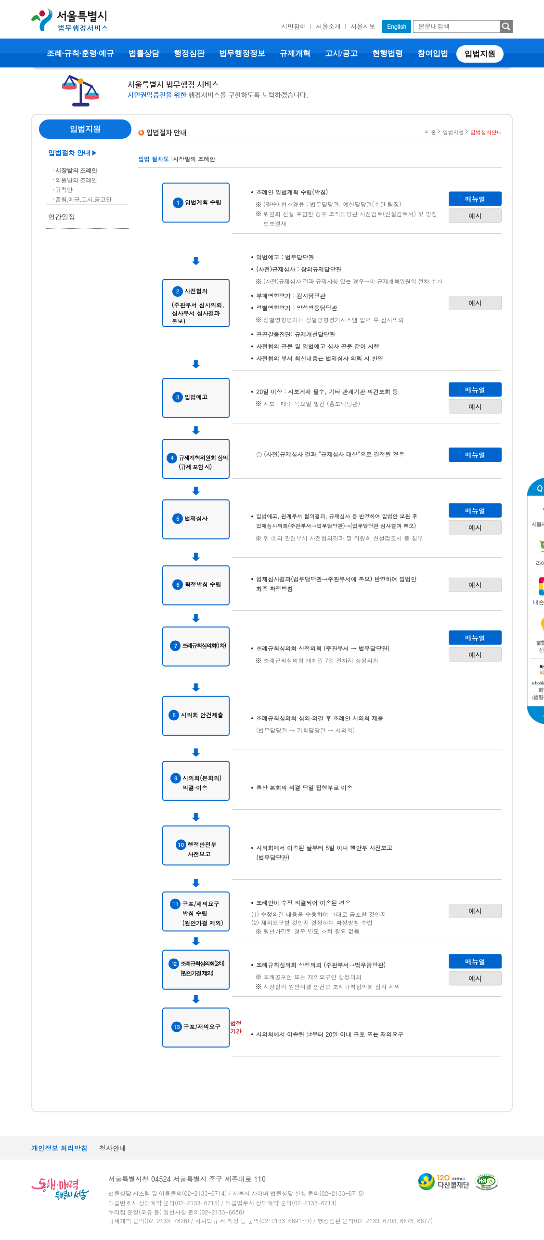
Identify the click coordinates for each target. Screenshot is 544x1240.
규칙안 (64, 189)
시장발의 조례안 (76, 170)
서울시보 (363, 26)
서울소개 (328, 26)
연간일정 (61, 217)
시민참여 (293, 26)
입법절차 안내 (69, 153)
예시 (475, 215)
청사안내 (112, 1148)
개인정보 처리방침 (59, 1148)
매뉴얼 (475, 198)
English (396, 26)
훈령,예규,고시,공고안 (83, 199)
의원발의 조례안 (76, 180)
